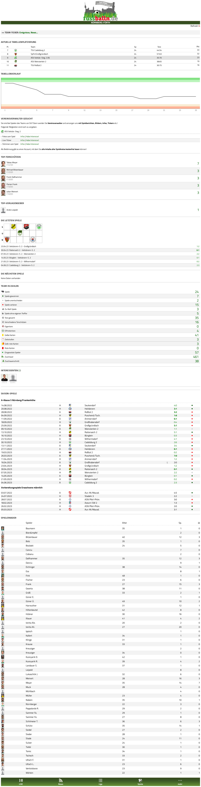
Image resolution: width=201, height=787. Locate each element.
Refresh (194, 26)
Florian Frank (12, 184)
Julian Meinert (12, 191)
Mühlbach (30, 691)
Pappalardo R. (32, 708)
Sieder (29, 734)
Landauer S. (31, 665)
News (60, 781)
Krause (29, 644)
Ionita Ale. (30, 622)
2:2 (198, 253)
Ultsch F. (30, 760)
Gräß (28, 592)
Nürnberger (31, 704)
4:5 (175, 492)
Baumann (30, 528)
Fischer (29, 579)
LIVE (21, 781)
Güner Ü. (30, 601)
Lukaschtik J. (32, 674)
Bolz (28, 541)
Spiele (140, 781)
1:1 (175, 428)
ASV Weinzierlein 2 (38, 61)
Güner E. (30, 597)
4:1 (175, 439)
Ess (27, 571)
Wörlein (29, 772)
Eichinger (30, 567)
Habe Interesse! (32, 136)
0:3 (175, 435)
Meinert (29, 678)
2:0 (175, 462)
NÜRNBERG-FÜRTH (100, 22)
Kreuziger (30, 648)
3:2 (175, 412)
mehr (180, 781)
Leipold (29, 670)
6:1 (175, 418)
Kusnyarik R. (32, 661)
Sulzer (29, 742)
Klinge (29, 639)
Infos (23, 136)
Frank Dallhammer (14, 176)
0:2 (198, 261)
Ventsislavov (32, 768)
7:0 (175, 455)
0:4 (175, 422)
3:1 (175, 408)
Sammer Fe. (31, 717)
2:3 (198, 265)
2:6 (175, 442)
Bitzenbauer (31, 537)
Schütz (29, 725)
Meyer (29, 682)
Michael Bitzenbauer (15, 169)
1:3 (175, 502)
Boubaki (29, 545)
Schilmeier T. (32, 721)
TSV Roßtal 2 (36, 65)
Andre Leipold (12, 209)
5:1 (175, 425)
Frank (28, 584)
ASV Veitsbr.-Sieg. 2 (39, 57)
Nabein (29, 700)
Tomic (28, 751)
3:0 (175, 499)
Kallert (29, 635)
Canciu (29, 550)
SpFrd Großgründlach (39, 53)
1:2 (198, 246)
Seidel (29, 729)
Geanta (29, 588)
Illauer (29, 618)
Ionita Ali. (30, 627)
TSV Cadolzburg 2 (38, 50)
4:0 (175, 405)
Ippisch (29, 631)
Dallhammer (31, 558)
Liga (100, 781)
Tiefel (28, 747)
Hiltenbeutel (32, 610)
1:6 (175, 415)
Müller (29, 695)
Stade (28, 738)
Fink (28, 575)
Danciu (29, 562)
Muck (28, 687)
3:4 (175, 445)
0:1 (198, 250)
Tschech (29, 755)
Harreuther (31, 605)
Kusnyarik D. (32, 657)
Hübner (29, 614)
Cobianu (29, 554)
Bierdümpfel (31, 532)
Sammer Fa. (31, 712)
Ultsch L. (30, 764)
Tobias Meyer (12, 162)
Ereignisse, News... (28, 32)
